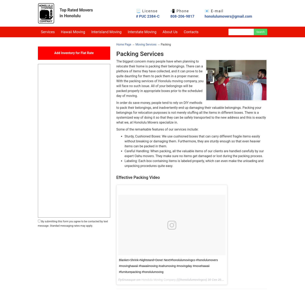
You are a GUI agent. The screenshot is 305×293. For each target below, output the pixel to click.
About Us (170, 32)
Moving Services (146, 44)
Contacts (191, 32)
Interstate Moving (142, 32)
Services (48, 32)
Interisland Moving (106, 32)
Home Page (123, 44)
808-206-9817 (182, 16)
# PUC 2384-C (148, 16)
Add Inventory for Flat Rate (74, 53)
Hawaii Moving (73, 32)
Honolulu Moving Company (158, 279)
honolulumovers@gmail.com (228, 16)
